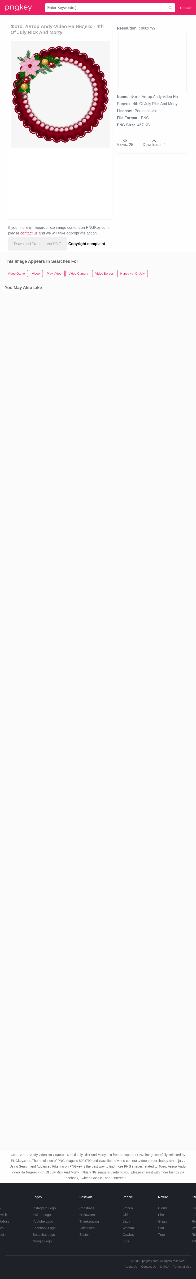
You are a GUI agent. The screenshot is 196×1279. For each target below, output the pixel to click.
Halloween (87, 1215)
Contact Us (148, 1266)
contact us (29, 233)
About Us (131, 1266)
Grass (162, 1221)
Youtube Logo (43, 1221)
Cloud (162, 1208)
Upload (185, 8)
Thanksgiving (89, 1221)
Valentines (87, 1228)
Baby (126, 1221)
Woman (128, 1228)
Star (161, 1228)
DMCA (164, 1266)
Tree (161, 1235)
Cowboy (128, 1235)
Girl (125, 1215)
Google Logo (42, 1241)
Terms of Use (182, 1266)
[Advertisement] (53, 183)
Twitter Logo (42, 1215)
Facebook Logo (44, 1228)
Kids (125, 1241)
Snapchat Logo (44, 1235)
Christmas (86, 1208)
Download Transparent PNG (37, 244)
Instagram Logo (44, 1208)
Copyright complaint (86, 244)
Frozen (127, 1208)
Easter (84, 1235)
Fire (161, 1215)
